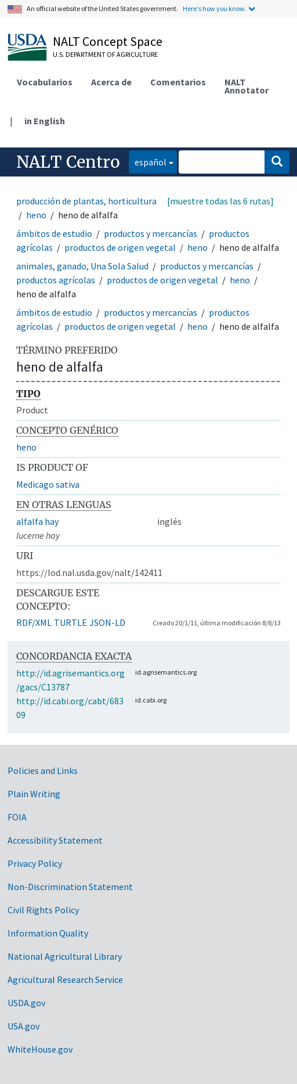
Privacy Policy (35, 863)
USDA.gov (26, 1003)
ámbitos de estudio (54, 233)
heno (36, 215)
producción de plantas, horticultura (86, 201)
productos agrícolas (55, 280)
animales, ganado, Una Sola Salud (82, 266)
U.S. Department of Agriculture (105, 54)
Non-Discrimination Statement (70, 886)
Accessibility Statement (55, 840)
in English (44, 121)
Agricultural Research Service (65, 979)
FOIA (17, 817)
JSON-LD (107, 622)
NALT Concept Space (107, 41)
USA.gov (23, 1026)
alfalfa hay (37, 521)
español (147, 161)
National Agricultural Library (65, 956)
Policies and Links (43, 770)
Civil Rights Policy (43, 910)
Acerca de (111, 82)
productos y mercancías (150, 233)
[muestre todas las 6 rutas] (220, 201)
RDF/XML (34, 622)
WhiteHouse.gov (40, 1049)
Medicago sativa (47, 484)
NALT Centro (68, 162)
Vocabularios (45, 82)
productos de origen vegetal (120, 247)
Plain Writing (34, 794)
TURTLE (70, 622)
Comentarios (178, 82)
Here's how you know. (215, 8)
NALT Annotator (246, 86)
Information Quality (48, 933)
